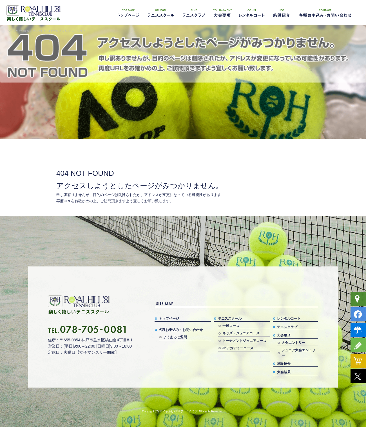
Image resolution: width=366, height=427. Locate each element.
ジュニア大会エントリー (298, 353)
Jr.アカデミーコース (237, 348)
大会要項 (222, 12)
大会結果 (284, 372)
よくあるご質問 (175, 337)
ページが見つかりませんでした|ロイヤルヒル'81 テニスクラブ (46, 30)
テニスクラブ (192, 12)
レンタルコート (251, 12)
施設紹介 (280, 12)
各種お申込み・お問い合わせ (325, 12)
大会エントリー (293, 343)
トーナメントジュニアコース (244, 341)
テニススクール (160, 12)
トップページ (128, 12)
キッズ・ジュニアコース (241, 333)
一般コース (230, 326)
